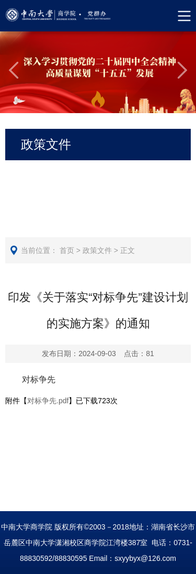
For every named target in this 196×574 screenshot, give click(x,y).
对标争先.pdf (47, 400)
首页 (67, 250)
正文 (127, 250)
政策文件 (97, 250)
